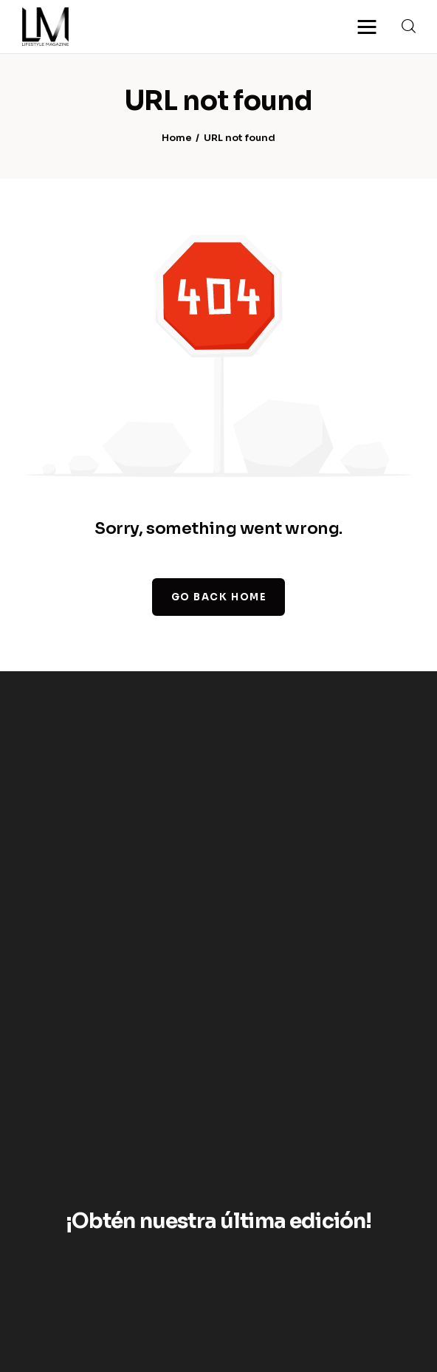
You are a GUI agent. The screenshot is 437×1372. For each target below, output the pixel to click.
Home (177, 138)
